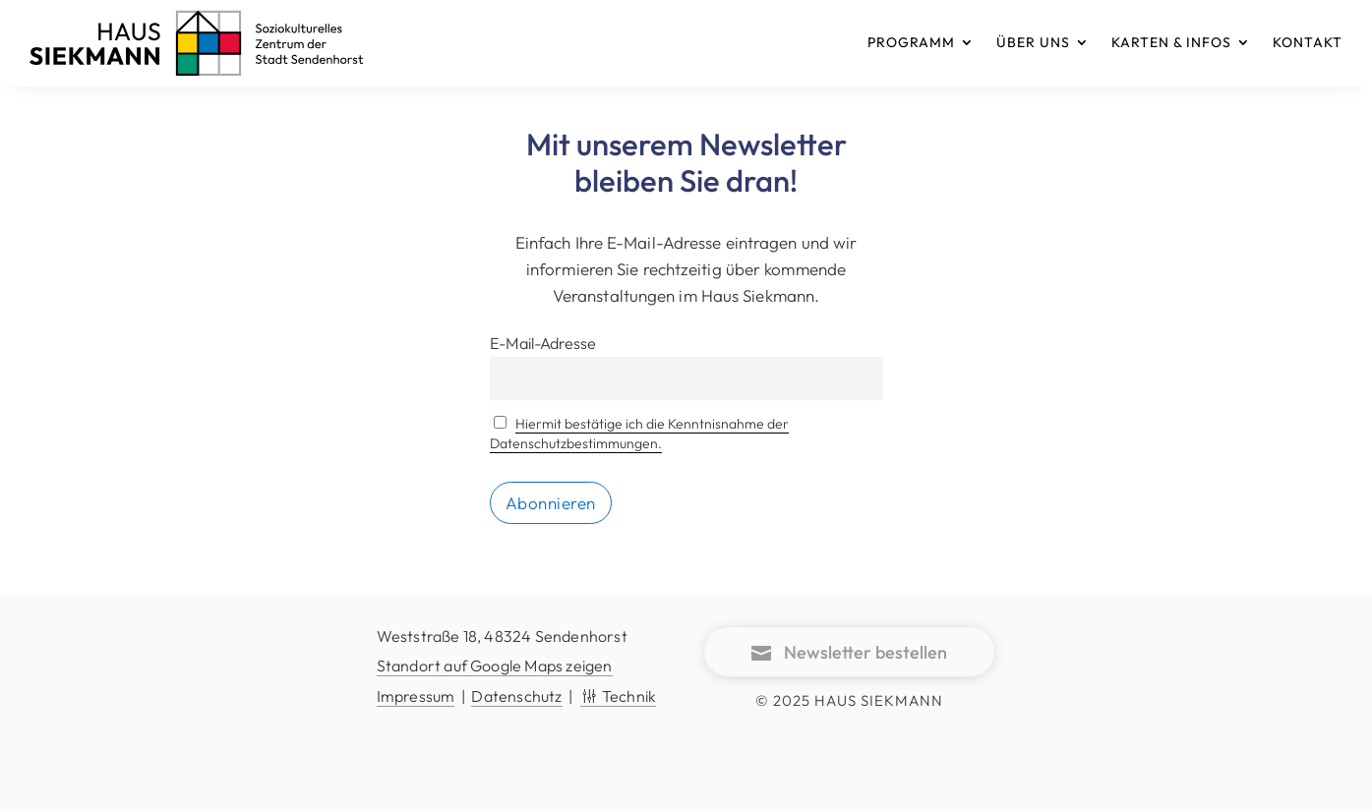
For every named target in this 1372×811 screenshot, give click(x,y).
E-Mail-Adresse (543, 343)
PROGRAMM (911, 42)
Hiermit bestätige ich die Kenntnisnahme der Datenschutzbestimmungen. (640, 433)
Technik (618, 696)
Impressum (416, 696)
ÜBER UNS (1033, 42)
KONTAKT (1307, 42)
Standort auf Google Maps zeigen (495, 665)
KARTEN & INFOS (1171, 42)
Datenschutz (516, 696)
